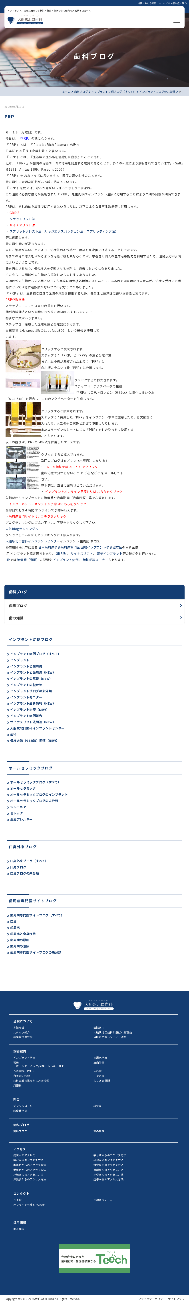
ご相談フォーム (103, 1200)
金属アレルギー (21, 819)
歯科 (13, 734)
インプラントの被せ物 (26, 684)
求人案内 (18, 1229)
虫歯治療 (99, 1062)
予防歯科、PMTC (24, 1071)
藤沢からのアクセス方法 (28, 1160)
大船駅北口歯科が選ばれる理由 (113, 1032)
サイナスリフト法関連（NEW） (33, 722)
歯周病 (15, 927)
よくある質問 (102, 1080)
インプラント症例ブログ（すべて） (35, 654)
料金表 (98, 1106)
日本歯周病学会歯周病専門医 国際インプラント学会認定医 (80, 547)
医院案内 (99, 1027)
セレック (16, 813)
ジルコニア (18, 807)
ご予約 (17, 1200)
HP (8, 559)
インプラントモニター (26, 697)
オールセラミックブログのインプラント (39, 794)
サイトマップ (176, 1299)
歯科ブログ (18, 605)
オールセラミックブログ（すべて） (35, 782)
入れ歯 (98, 1071)
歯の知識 (16, 618)
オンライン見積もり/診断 (29, 1205)
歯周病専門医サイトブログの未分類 (35, 952)
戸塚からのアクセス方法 (28, 1174)
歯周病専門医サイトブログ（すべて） (37, 915)
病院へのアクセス (24, 1155)
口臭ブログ (18, 867)
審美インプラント (109, 553)
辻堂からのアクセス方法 (108, 1174)
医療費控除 (20, 1110)
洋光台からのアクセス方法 (29, 1179)
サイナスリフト (81, 553)
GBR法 (61, 553)
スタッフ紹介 (21, 1032)
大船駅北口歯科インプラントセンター (37, 728)
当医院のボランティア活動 (110, 1037)
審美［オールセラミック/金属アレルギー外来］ (40, 1064)
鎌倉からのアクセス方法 (108, 1165)
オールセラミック (23, 788)
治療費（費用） (28, 559)
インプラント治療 (24, 1057)
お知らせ (18, 1027)
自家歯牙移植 (21, 1075)
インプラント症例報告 (26, 715)
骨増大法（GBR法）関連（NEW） (34, 740)
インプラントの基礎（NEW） (31, 678)
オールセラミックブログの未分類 (34, 800)
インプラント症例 (65, 559)
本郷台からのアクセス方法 (29, 1165)
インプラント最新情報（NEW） (33, 703)
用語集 (17, 1085)
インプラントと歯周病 (26, 666)
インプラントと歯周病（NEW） (33, 672)
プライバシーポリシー (152, 1299)
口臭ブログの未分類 (24, 873)
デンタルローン (22, 1106)
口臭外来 (99, 1075)
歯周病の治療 (19, 946)
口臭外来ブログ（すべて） (29, 861)
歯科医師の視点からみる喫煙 (31, 1080)
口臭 (13, 921)
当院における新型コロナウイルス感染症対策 (161, 3)
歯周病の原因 (19, 940)
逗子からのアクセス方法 (108, 1179)
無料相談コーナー (95, 559)
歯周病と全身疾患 (23, 933)
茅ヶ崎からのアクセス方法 (110, 1155)
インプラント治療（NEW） (29, 709)
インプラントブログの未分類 (31, 691)
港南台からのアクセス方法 (29, 1170)
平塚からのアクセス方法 (108, 1160)
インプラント (19, 660)
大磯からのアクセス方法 (108, 1170)
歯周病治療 (100, 1057)
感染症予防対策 (23, 1037)
